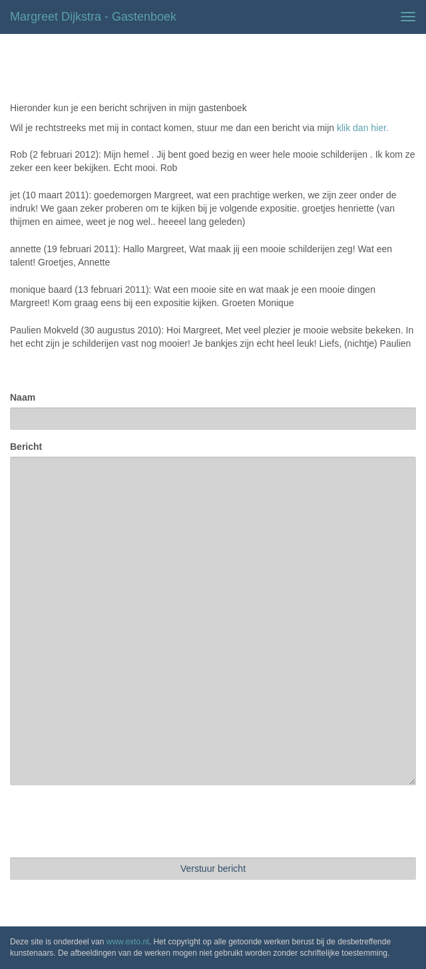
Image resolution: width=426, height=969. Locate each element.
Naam (22, 397)
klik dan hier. (363, 127)
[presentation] (111, 821)
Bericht (26, 446)
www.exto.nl (127, 941)
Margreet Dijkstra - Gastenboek (93, 16)
